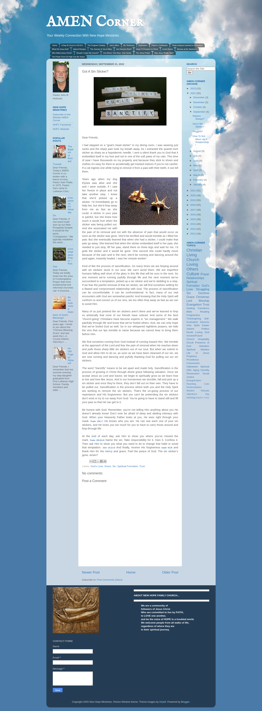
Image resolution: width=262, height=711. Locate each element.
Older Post (170, 572)
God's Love (97, 466)
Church (192, 259)
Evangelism (194, 304)
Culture (192, 274)
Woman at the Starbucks (187, 49)
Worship (204, 300)
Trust (142, 466)
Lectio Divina (167, 49)
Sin (114, 466)
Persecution (192, 373)
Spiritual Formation (127, 466)
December (199, 97)
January (198, 184)
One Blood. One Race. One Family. (117, 53)
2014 (193, 224)
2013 (193, 229)
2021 (193, 190)
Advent (190, 328)
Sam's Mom (114, 45)
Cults (206, 384)
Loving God (202, 332)
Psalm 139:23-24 (97, 440)
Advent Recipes (79, 49)
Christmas (202, 296)
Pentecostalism (193, 387)
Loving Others (192, 266)
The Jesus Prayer (143, 53)
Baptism (199, 398)
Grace (107, 466)
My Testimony (128, 45)
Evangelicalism (193, 380)
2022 (193, 93)
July (195, 155)
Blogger (185, 701)
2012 (193, 233)
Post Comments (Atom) (109, 579)
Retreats (205, 390)
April (196, 170)
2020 (193, 195)
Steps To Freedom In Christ (147, 49)
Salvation (204, 346)
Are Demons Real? (124, 49)
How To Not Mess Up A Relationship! (201, 140)
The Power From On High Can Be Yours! (68, 57)
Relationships (195, 278)
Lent (189, 300)
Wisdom (190, 390)
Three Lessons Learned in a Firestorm (187, 45)
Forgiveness (193, 315)
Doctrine (203, 293)
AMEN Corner (94, 22)
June (196, 160)
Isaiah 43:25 (166, 448)
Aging (196, 370)
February (198, 179)
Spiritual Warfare (197, 349)
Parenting (191, 384)
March (197, 175)
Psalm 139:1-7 (97, 421)
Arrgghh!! (198, 131)
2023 (193, 88)
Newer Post (91, 572)
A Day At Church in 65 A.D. (72, 45)
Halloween (143, 45)
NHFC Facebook (62, 124)
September (199, 111)
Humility (205, 370)
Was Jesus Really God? (164, 53)
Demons (204, 322)
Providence (192, 359)
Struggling (202, 289)
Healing (190, 308)
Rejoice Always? (199, 117)
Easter (205, 325)
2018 (193, 205)
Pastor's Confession (160, 45)
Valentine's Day (197, 394)
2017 (193, 209)
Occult (189, 342)
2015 (193, 219)
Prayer (205, 274)
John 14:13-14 (108, 448)
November (199, 102)
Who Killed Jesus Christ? (62, 53)
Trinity (206, 398)
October (198, 107)
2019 (193, 200)
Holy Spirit (193, 325)
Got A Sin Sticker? (198, 125)
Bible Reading (197, 311)
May (196, 165)
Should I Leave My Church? (87, 53)
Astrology (191, 397)
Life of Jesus (197, 353)
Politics (205, 328)
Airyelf (162, 701)
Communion (193, 363)
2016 (193, 214)
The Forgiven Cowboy (96, 45)
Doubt (189, 332)
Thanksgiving (193, 318)
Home (54, 45)
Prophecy (191, 356)
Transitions (203, 308)
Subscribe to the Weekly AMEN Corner (62, 117)
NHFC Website (61, 129)
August (197, 151)
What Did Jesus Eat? (60, 49)
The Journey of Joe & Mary (101, 49)
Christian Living (194, 252)
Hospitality (203, 339)
